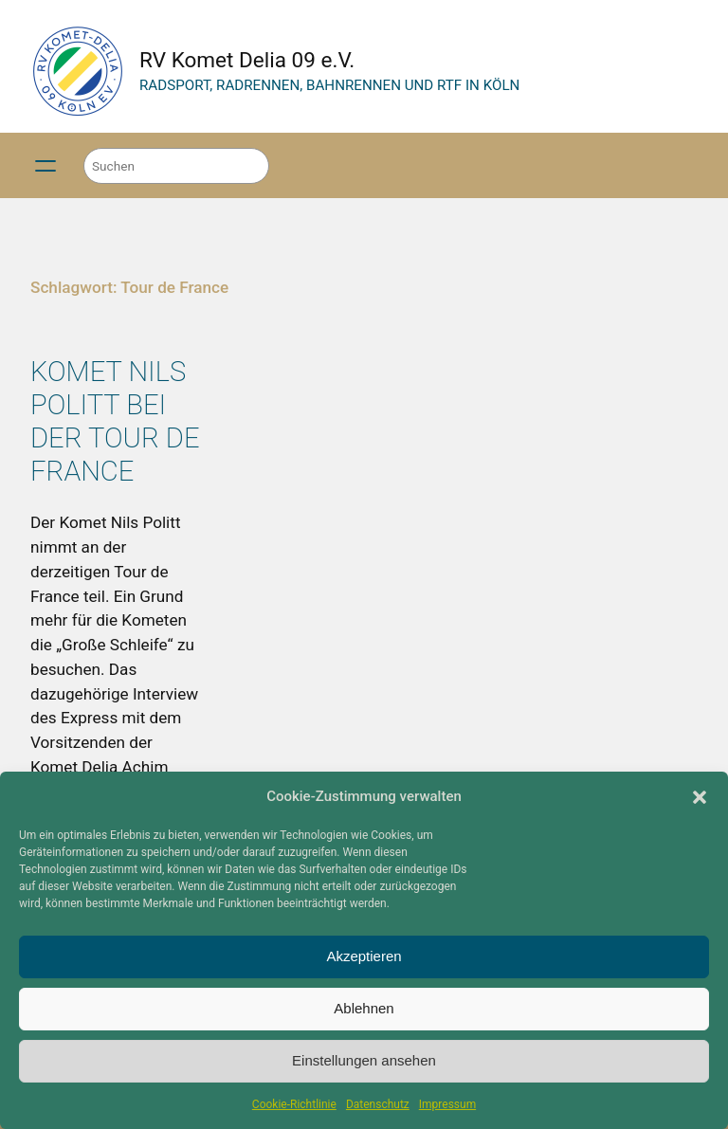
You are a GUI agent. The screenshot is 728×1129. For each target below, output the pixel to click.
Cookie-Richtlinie (294, 1104)
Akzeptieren (363, 956)
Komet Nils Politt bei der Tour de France (115, 421)
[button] (699, 797)
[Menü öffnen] (45, 166)
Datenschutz (378, 1104)
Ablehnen (363, 1008)
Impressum (447, 1104)
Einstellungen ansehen (364, 1060)
